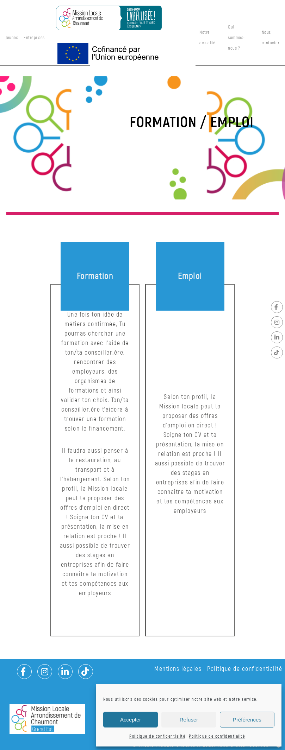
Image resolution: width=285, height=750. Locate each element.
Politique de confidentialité (157, 736)
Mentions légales (178, 669)
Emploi (190, 276)
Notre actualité (207, 38)
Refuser (189, 720)
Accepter (130, 720)
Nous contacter (271, 38)
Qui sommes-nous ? (236, 37)
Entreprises (34, 37)
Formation (95, 276)
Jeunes (12, 37)
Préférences (247, 720)
